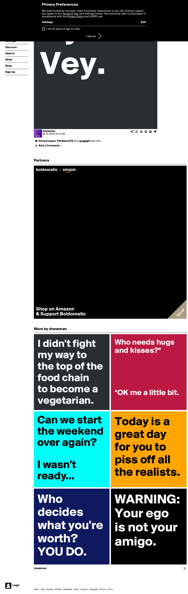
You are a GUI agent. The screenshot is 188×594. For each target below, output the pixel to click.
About (36, 589)
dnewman (49, 131)
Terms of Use (70, 13)
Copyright (93, 589)
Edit (143, 22)
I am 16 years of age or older (63, 29)
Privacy (102, 589)
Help (43, 589)
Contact (83, 589)
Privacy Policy (75, 16)
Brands (50, 589)
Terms (110, 589)
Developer (67, 589)
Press (76, 589)
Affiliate (58, 589)
